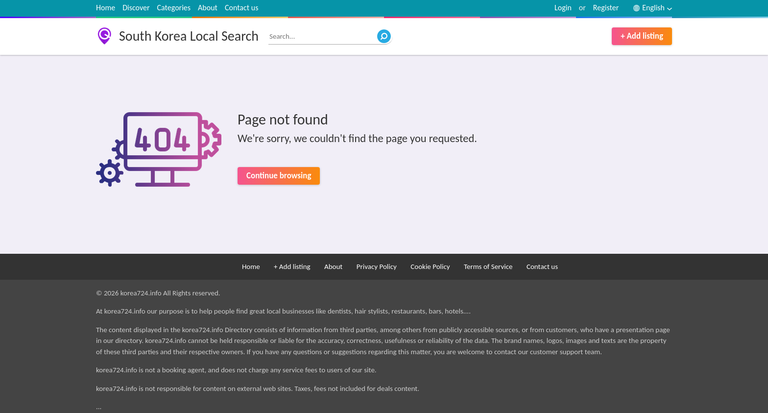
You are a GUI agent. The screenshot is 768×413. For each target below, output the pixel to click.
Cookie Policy (430, 266)
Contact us (241, 7)
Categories (174, 7)
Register (606, 7)
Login (563, 7)
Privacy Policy (377, 266)
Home (105, 7)
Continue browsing (278, 175)
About (207, 7)
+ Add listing (642, 36)
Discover (135, 7)
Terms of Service (488, 266)
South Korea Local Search (189, 36)
